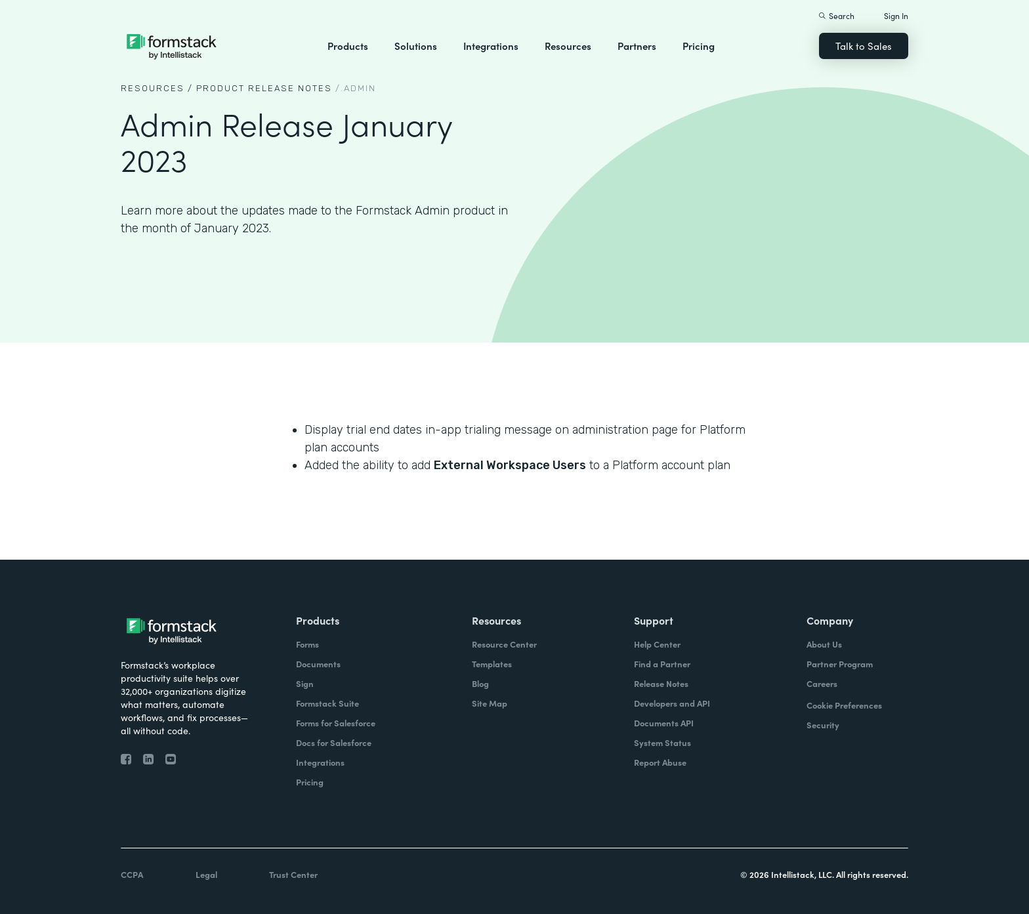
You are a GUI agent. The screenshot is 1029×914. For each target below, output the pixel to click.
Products (347, 45)
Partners (637, 45)
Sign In (896, 15)
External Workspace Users (510, 465)
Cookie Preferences (844, 705)
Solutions (415, 45)
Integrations (490, 45)
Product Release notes (264, 88)
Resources (568, 45)
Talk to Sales (863, 45)
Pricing (698, 45)
